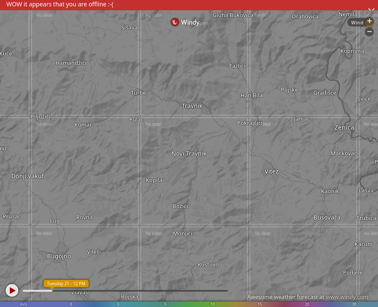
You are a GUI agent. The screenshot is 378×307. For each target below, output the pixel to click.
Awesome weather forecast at (307, 297)
